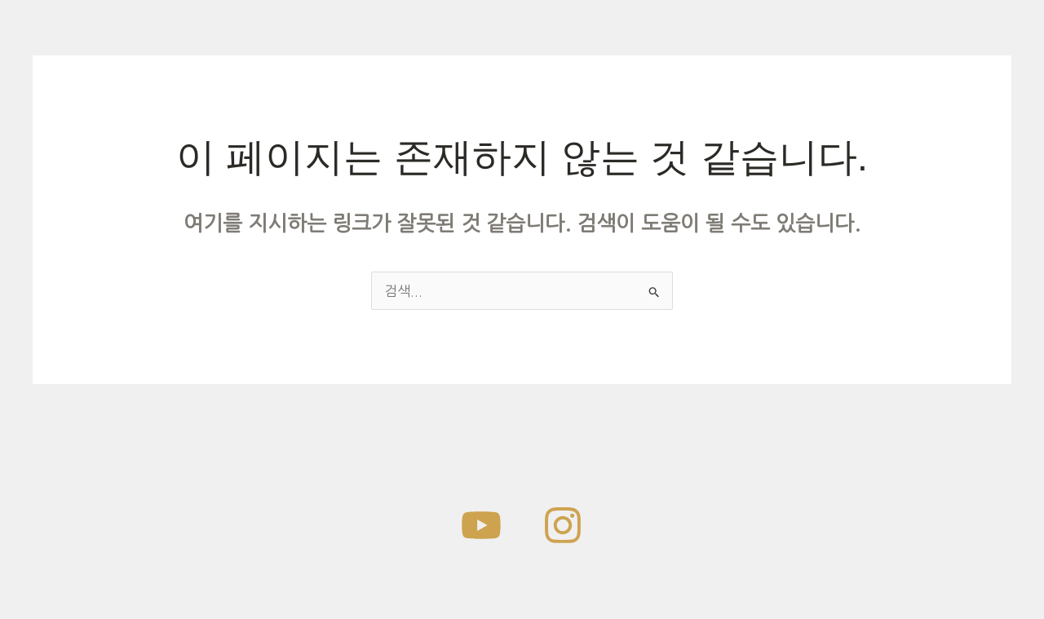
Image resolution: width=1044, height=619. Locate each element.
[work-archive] (481, 525)
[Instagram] (562, 525)
